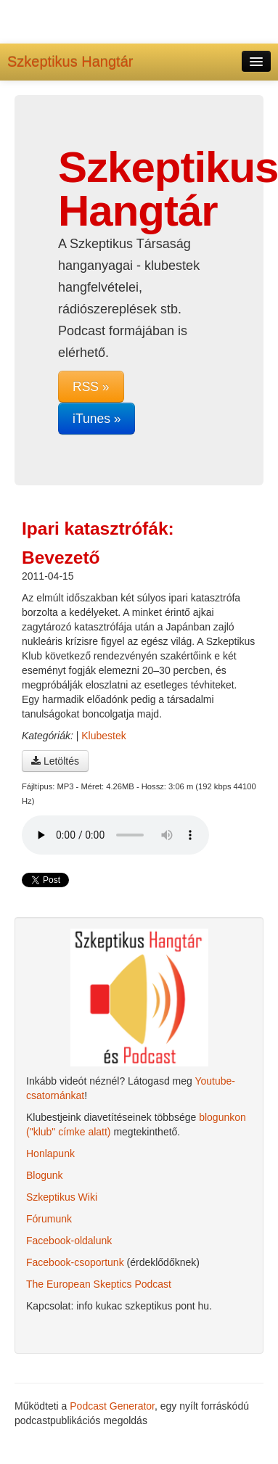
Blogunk (44, 1175)
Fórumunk (49, 1219)
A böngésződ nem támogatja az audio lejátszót (115, 835)
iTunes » (96, 418)
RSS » (91, 386)
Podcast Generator (112, 1406)
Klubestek (103, 735)
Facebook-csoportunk (75, 1262)
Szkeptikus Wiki (61, 1197)
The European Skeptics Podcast (98, 1284)
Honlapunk (50, 1153)
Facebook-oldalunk (69, 1240)
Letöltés (55, 761)
